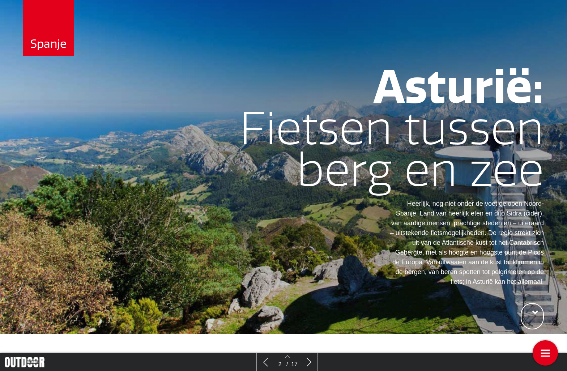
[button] (532, 316)
